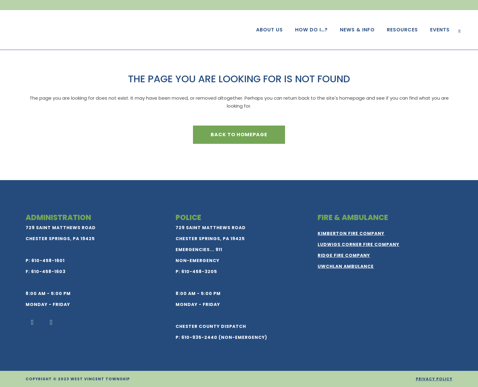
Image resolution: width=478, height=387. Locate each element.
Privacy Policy (434, 379)
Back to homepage (239, 134)
